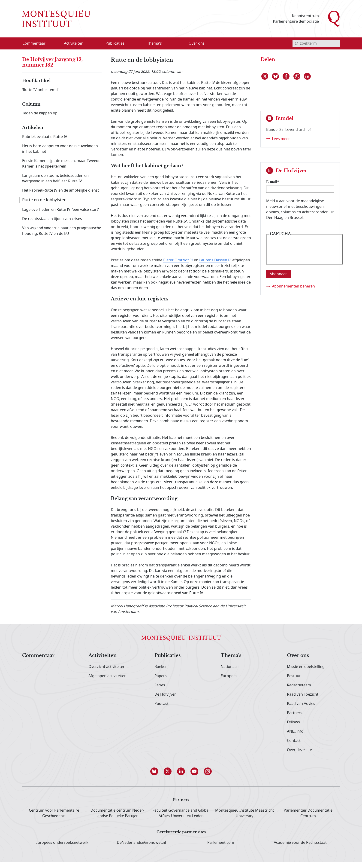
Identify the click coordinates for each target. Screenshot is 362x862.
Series (159, 685)
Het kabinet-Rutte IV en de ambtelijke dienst (60, 190)
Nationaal (229, 666)
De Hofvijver (165, 694)
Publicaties (167, 655)
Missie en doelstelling (306, 666)
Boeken (161, 666)
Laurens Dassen (213, 260)
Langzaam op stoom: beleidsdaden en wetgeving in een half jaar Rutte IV (55, 178)
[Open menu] (96, 43)
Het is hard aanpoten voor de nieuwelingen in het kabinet (60, 148)
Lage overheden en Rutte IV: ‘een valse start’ (60, 209)
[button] (154, 771)
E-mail (271, 182)
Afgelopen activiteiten (107, 676)
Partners (294, 713)
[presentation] (304, 253)
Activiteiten (102, 655)
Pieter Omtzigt (176, 260)
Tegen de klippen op (39, 113)
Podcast (161, 703)
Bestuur (294, 676)
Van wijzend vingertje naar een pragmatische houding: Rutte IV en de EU (61, 230)
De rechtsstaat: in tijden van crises (52, 219)
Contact (294, 740)
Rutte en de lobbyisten (44, 200)
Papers (160, 676)
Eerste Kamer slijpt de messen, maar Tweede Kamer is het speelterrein (61, 163)
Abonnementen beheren (293, 286)
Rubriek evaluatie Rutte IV (44, 137)
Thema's (231, 655)
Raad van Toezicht (302, 694)
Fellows (293, 722)
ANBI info (295, 731)
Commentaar (38, 655)
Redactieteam (299, 685)
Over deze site (299, 750)
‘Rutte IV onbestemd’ (40, 90)
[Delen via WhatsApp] (297, 76)
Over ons (298, 655)
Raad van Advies (301, 703)
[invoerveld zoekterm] (316, 43)
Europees (229, 676)
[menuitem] (36, 43)
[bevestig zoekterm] (296, 43)
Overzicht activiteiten (106, 666)
